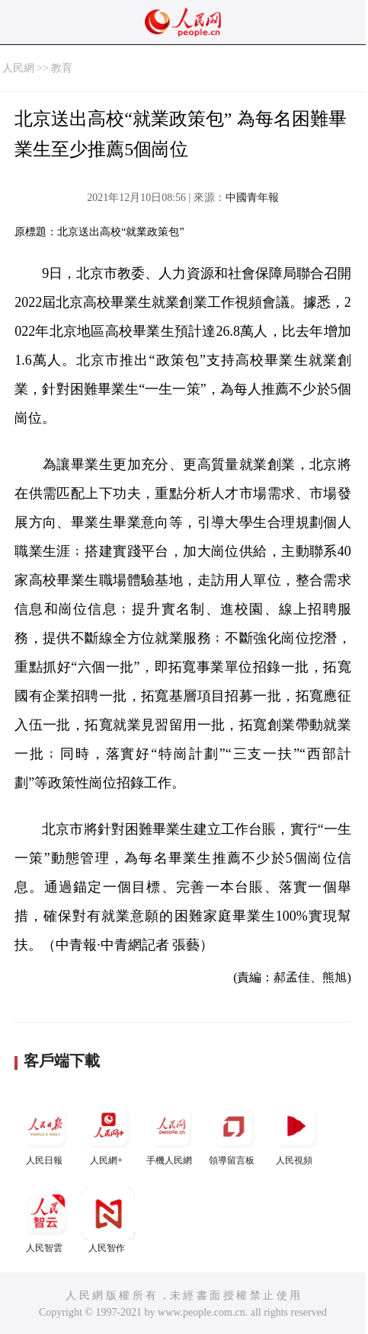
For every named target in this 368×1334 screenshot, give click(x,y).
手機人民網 (170, 1132)
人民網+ (108, 1132)
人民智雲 (45, 1220)
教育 (61, 68)
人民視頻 (295, 1132)
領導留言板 (233, 1132)
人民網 (18, 68)
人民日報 (45, 1132)
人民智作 (108, 1220)
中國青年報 (252, 197)
